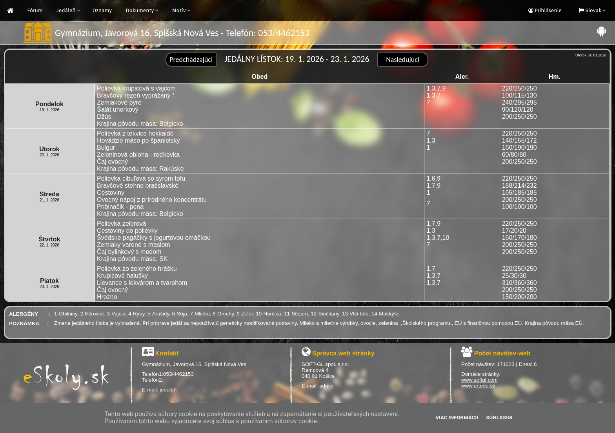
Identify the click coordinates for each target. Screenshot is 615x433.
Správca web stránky (343, 353)
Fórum (35, 10)
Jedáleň (65, 10)
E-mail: (151, 390)
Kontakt (167, 353)
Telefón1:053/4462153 (168, 374)
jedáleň (168, 390)
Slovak (592, 10)
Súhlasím (499, 417)
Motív (179, 10)
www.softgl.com (479, 380)
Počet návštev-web (502, 353)
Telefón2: (152, 380)
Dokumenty (140, 10)
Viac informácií (456, 417)
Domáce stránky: (480, 374)
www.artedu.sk (478, 386)
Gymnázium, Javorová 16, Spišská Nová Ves (194, 364)
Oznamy (102, 10)
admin (326, 386)
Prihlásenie (547, 10)
